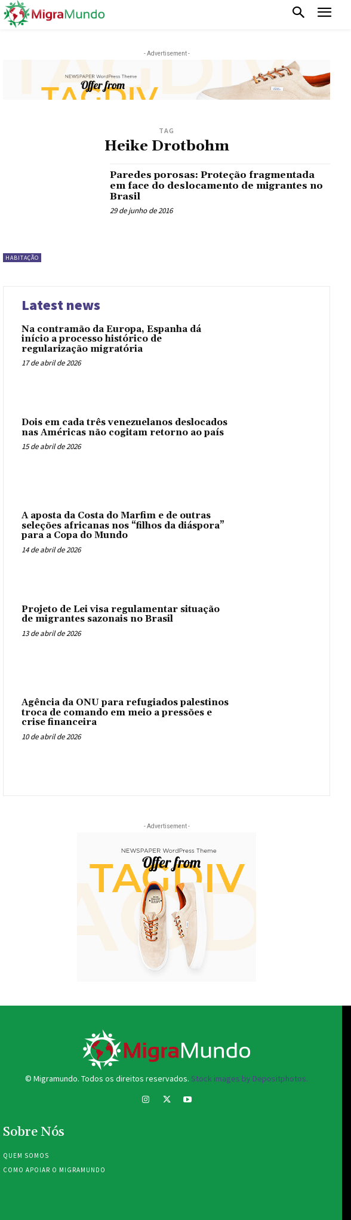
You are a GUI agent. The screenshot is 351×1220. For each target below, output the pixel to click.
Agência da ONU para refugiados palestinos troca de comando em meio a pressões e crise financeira (125, 712)
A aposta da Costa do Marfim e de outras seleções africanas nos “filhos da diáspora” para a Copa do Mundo (122, 525)
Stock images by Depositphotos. (249, 1078)
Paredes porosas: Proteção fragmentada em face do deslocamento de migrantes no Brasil (216, 185)
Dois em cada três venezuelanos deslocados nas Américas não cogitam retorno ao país (124, 427)
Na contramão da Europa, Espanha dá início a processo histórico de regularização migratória (111, 339)
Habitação (22, 258)
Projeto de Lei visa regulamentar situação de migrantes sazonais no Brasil (120, 614)
